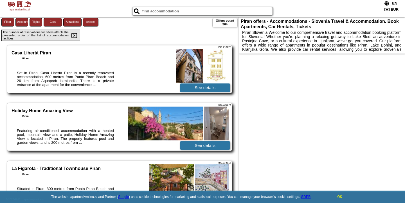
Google (123, 197)
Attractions (72, 21)
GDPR (306, 197)
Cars (53, 21)
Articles (90, 21)
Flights (36, 21)
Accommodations (22, 21)
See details (205, 87)
